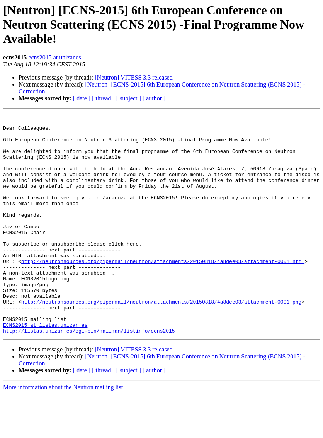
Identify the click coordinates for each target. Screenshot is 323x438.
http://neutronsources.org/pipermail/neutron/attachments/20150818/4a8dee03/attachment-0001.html (162, 291)
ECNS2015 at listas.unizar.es (45, 367)
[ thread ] (103, 98)
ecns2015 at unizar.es (54, 57)
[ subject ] (128, 98)
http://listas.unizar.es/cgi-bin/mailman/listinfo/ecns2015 (89, 374)
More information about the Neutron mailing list (63, 431)
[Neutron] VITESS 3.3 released (133, 77)
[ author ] (154, 98)
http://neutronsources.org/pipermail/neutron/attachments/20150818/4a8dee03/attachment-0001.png (161, 339)
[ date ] (81, 98)
